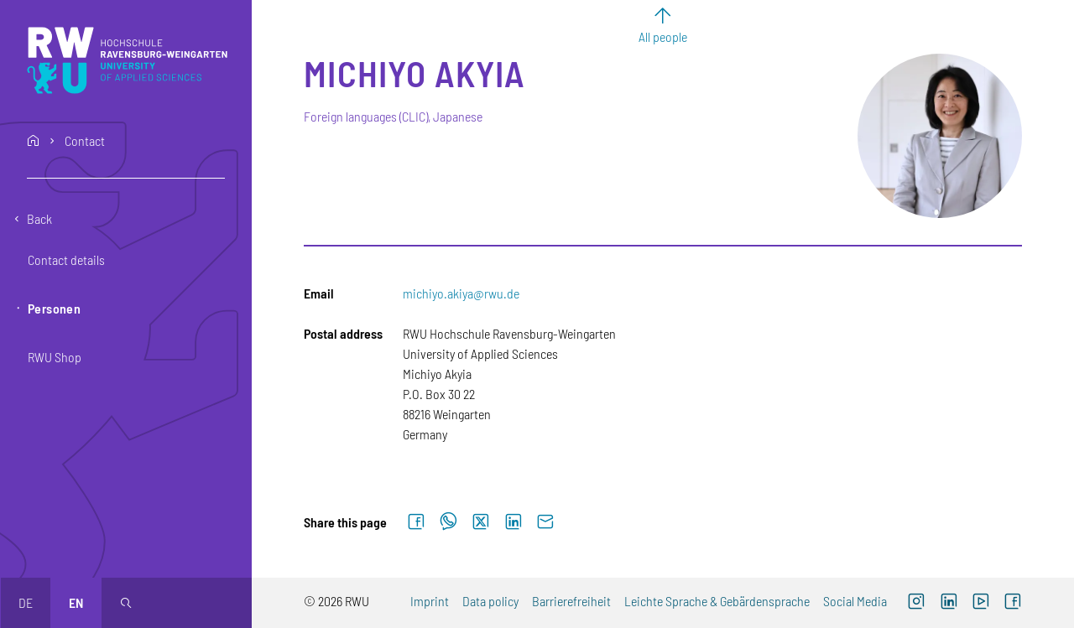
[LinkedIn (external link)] (948, 603)
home (33, 141)
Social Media (855, 601)
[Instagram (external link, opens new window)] (916, 603)
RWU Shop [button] (54, 357)
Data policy (490, 601)
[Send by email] (545, 522)
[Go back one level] (126, 219)
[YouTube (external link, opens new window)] (981, 603)
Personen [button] (54, 308)
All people (663, 36)
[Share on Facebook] (416, 522)
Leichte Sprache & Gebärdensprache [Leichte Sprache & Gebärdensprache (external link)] (717, 601)
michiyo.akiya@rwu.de (461, 293)
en (76, 602)
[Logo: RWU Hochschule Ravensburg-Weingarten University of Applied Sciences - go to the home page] (127, 60)
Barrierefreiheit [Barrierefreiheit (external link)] (571, 601)
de (25, 602)
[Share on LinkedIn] (513, 522)
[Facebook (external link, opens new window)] (1013, 603)
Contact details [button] (66, 259)
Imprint (429, 601)
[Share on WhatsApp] (448, 522)
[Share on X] (481, 522)
